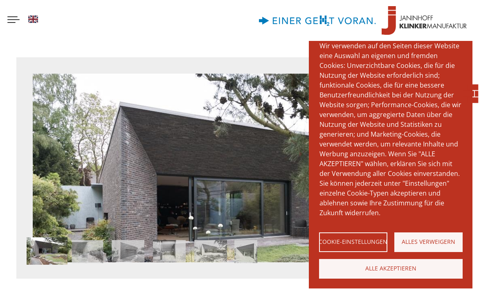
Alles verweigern (428, 241)
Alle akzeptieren (390, 268)
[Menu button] (13, 20)
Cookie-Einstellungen (353, 241)
